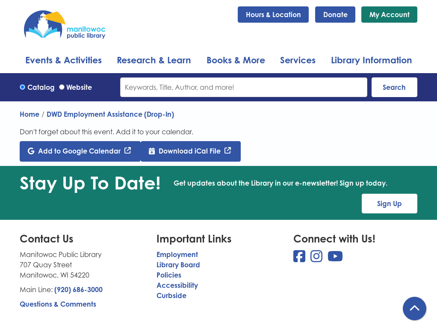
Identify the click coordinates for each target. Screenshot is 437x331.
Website (79, 87)
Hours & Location (273, 14)
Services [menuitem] (298, 59)
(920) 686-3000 (78, 289)
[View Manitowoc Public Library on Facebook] (300, 258)
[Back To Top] (414, 308)
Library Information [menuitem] (371, 59)
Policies (168, 275)
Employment (177, 254)
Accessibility (177, 285)
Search (394, 87)
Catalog (41, 87)
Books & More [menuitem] (236, 59)
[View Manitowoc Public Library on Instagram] (317, 258)
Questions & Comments (58, 304)
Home (29, 114)
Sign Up (389, 203)
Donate (335, 14)
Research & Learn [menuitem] (154, 59)
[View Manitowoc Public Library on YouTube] (335, 258)
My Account (389, 14)
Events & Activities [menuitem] (63, 59)
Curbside (171, 295)
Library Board (178, 264)
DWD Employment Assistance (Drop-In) (110, 114)
